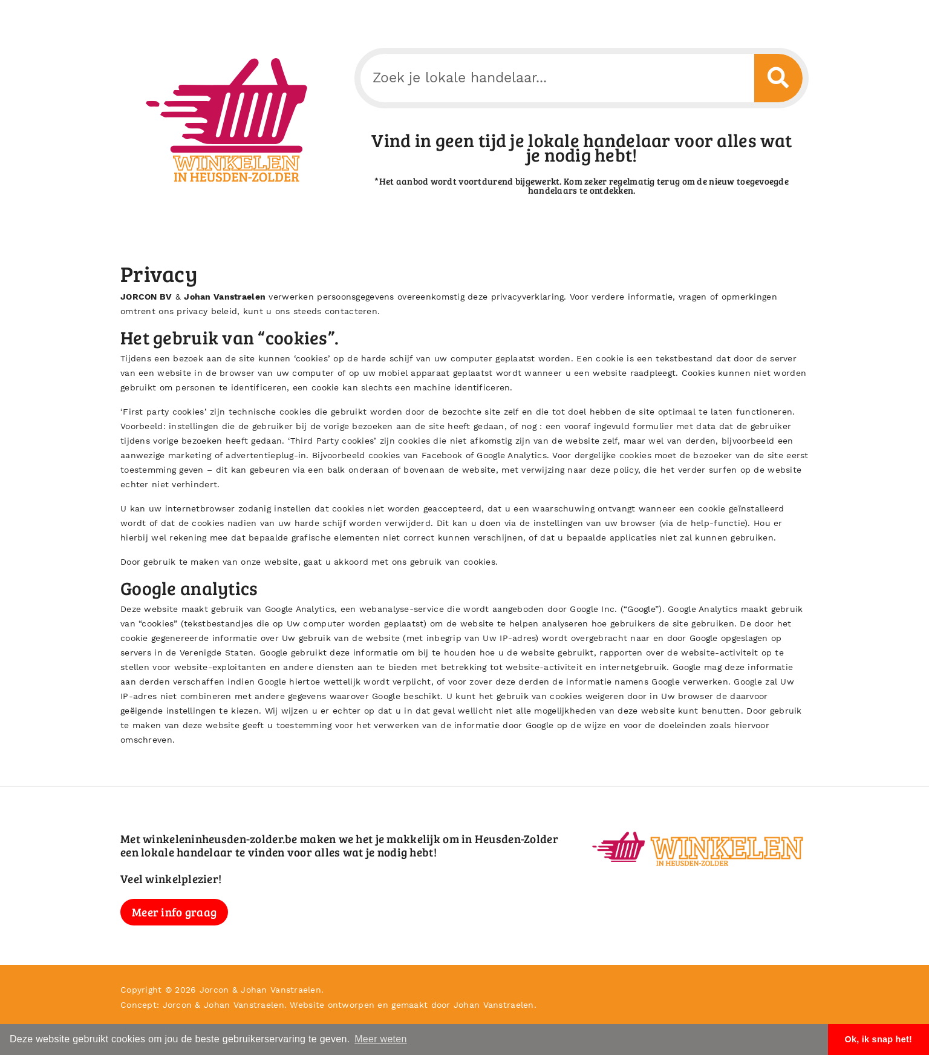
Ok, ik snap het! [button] (878, 1039)
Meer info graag (174, 911)
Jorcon (214, 989)
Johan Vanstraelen (225, 296)
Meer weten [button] (380, 1039)
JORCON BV (146, 296)
